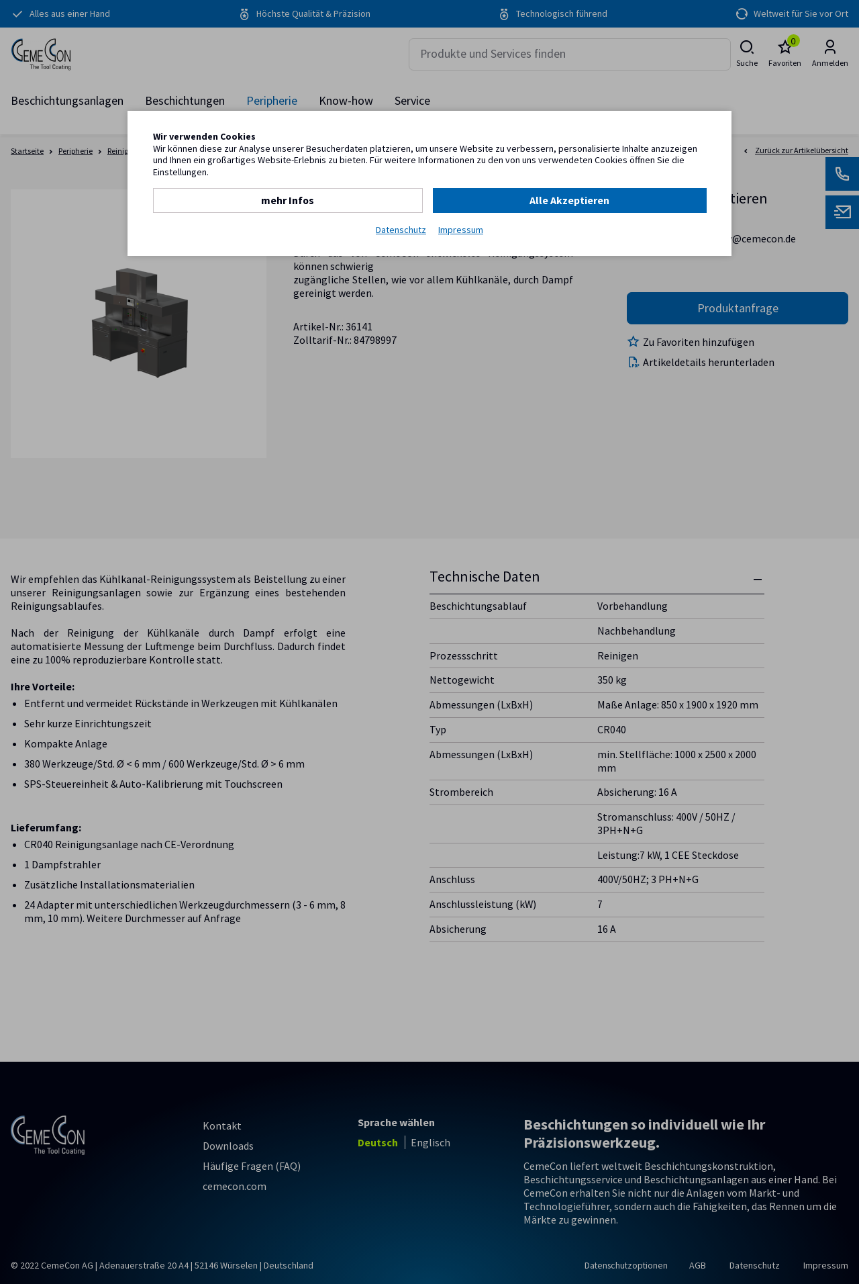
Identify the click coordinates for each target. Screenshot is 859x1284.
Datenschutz (401, 229)
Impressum (460, 229)
